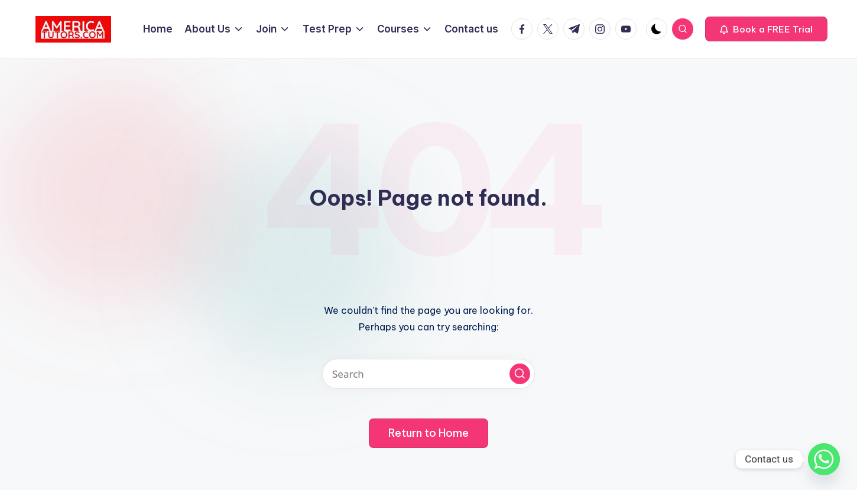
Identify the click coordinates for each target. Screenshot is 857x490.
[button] (766, 29)
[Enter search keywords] (428, 374)
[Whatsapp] (824, 459)
